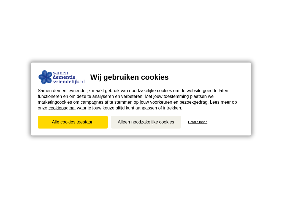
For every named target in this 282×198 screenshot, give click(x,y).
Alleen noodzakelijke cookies (146, 122)
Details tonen (197, 122)
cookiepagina (61, 107)
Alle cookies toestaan (72, 122)
